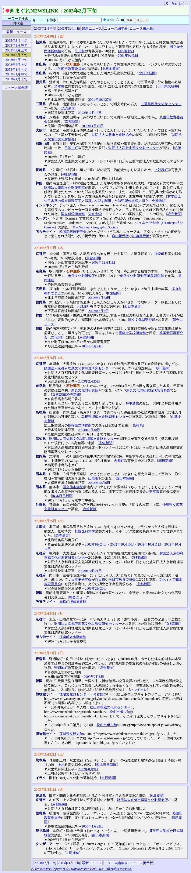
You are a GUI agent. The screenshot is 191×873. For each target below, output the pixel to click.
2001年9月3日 (128, 55)
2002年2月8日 (98, 311)
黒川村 (80, 51)
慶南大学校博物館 (132, 333)
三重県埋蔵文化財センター (161, 104)
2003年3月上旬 (69, 28)
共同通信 (72, 853)
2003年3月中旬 (16, 45)
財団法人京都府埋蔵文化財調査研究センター (78, 368)
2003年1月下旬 (16, 69)
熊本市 (154, 491)
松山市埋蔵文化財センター (110, 707)
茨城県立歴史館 (71, 734)
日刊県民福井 (168, 86)
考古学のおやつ (177, 4)
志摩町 (119, 461)
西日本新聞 (132, 306)
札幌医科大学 (85, 531)
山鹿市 (93, 478)
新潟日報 (126, 51)
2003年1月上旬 (16, 79)
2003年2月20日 (96, 588)
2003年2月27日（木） (50, 248)
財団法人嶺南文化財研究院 (64, 187)
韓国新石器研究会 (72, 231)
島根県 (138, 425)
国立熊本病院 (73, 487)
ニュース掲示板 (141, 28)
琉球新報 (89, 509)
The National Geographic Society (95, 227)
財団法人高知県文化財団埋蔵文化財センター (83, 439)
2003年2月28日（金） (50, 36)
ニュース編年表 (116, 28)
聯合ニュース (79, 597)
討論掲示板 (140, 236)
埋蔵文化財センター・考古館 (81, 694)
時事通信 (132, 403)
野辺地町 (61, 668)
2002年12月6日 (99, 483)
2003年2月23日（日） (50, 653)
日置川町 (71, 148)
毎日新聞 (59, 394)
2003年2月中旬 (45, 28)
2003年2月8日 (94, 676)
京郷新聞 (86, 337)
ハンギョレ (138, 690)
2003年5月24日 (92, 346)
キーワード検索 (16, 18)
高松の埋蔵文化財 (72, 601)
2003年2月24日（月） (50, 613)
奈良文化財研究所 (81, 276)
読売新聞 (68, 108)
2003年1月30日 (89, 430)
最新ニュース (92, 28)
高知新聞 (105, 443)
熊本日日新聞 (62, 496)
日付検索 (16, 23)
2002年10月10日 (122, 544)
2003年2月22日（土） (50, 754)
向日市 (100, 579)
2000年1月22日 (92, 826)
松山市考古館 (120, 712)
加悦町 (159, 254)
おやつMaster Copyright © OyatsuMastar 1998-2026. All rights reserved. (81, 869)
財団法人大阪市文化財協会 (112, 135)
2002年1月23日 (99, 298)
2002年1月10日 (92, 126)
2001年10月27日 (100, 99)
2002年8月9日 (88, 769)
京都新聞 (71, 121)
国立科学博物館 (73, 214)
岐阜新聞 (156, 795)
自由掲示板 (120, 236)
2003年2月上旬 (16, 64)
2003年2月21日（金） (50, 789)
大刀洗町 (83, 306)
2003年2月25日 (89, 381)
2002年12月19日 (90, 113)
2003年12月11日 (103, 262)
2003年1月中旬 (16, 74)
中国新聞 (113, 293)
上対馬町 (161, 170)
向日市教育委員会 (122, 579)
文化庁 (164, 579)
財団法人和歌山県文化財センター (134, 148)
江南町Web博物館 (72, 637)
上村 (61, 765)
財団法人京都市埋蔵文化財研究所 (142, 800)
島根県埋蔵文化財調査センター (105, 417)
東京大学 (95, 214)
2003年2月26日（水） (50, 358)
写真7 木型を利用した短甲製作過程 (111, 201)
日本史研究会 (81, 579)
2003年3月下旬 (16, 40)
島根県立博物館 (80, 425)
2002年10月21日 (90, 571)
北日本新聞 (110, 68)
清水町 (59, 86)
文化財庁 (57, 337)
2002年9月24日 (96, 544)
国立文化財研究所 (141, 320)
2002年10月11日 (149, 544)
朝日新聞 (69, 174)
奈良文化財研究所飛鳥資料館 (142, 276)
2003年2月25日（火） (50, 521)
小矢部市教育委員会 (69, 68)
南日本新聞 (100, 835)
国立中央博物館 (153, 201)
